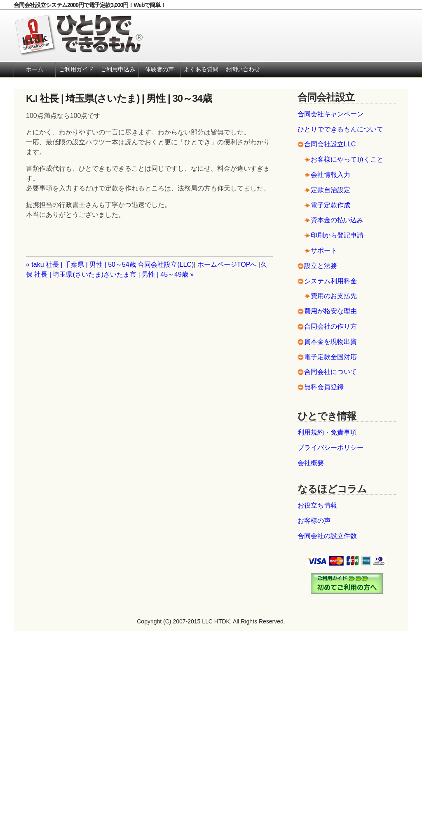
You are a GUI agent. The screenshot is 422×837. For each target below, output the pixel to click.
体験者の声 (159, 69)
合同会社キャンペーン (330, 114)
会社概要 (311, 462)
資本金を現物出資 (330, 341)
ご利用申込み (118, 69)
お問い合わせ (242, 69)
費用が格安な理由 (330, 311)
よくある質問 (201, 69)
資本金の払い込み (337, 219)
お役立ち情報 (317, 505)
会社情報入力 (330, 174)
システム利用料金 (330, 280)
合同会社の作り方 (330, 326)
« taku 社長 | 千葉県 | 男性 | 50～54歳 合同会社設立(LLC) (110, 264)
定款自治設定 (330, 189)
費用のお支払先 (334, 295)
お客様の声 (314, 520)
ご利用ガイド (76, 69)
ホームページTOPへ (227, 264)
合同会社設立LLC (330, 144)
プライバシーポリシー (330, 447)
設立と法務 (320, 265)
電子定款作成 (330, 205)
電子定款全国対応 (330, 356)
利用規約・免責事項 (327, 432)
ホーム (34, 69)
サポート (324, 250)
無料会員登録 (324, 386)
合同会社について (330, 371)
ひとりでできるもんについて (340, 129)
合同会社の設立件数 (327, 535)
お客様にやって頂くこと (347, 159)
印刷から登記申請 (337, 235)
